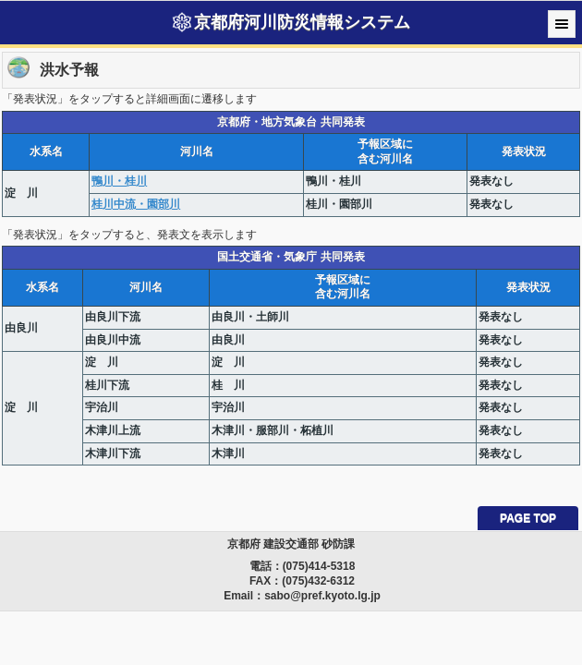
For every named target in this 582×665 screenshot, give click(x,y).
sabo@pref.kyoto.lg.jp (322, 595)
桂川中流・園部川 (135, 204)
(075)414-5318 (319, 566)
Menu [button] (562, 24)
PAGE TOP (528, 518)
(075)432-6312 (318, 580)
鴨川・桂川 (119, 181)
